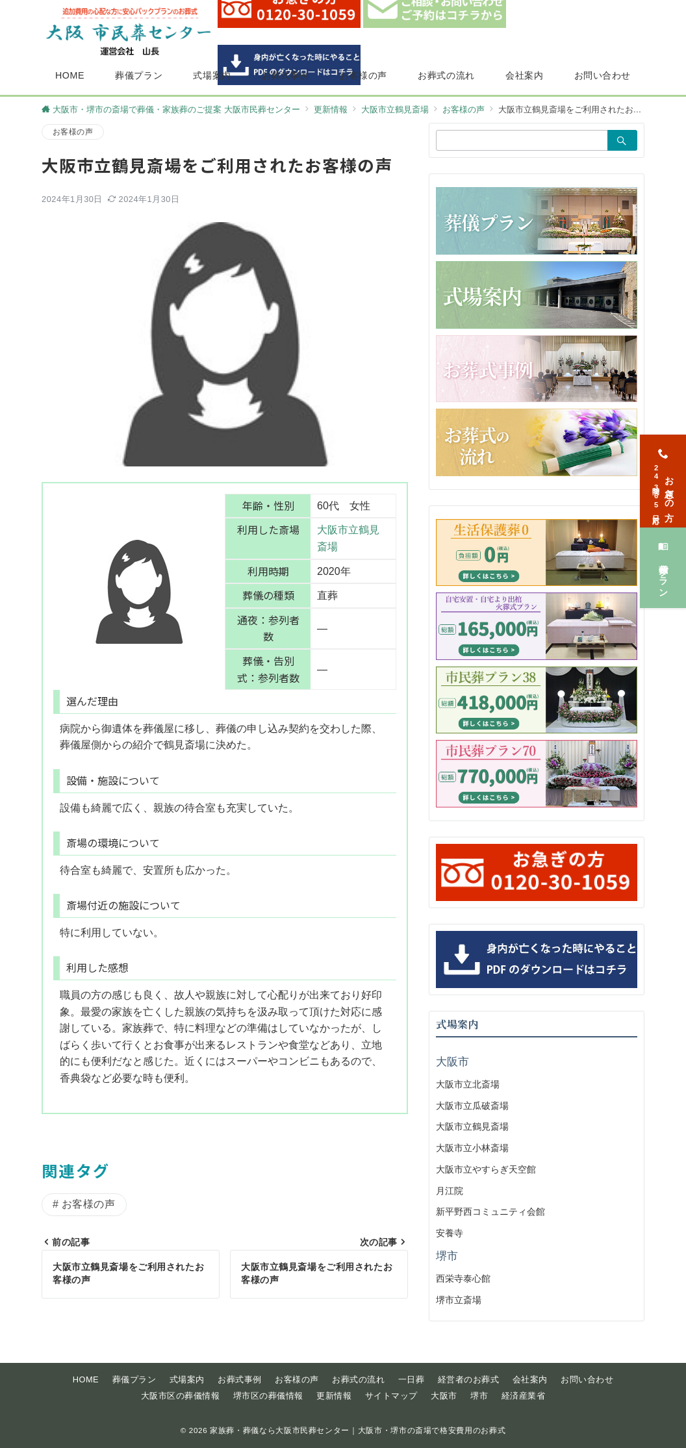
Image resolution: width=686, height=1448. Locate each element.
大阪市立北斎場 (468, 1084)
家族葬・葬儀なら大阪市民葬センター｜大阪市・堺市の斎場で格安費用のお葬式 (357, 1430)
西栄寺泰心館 (463, 1278)
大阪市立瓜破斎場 (472, 1105)
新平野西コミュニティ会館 (490, 1211)
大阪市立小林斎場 (472, 1148)
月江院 (449, 1191)
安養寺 (449, 1233)
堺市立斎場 (458, 1300)
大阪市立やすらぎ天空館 (486, 1169)
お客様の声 (73, 131)
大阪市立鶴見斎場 (472, 1126)
